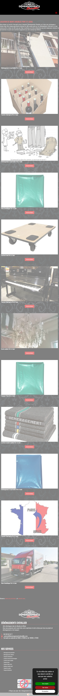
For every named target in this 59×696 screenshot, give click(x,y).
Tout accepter (45, 684)
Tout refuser (45, 687)
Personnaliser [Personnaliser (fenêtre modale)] (45, 691)
